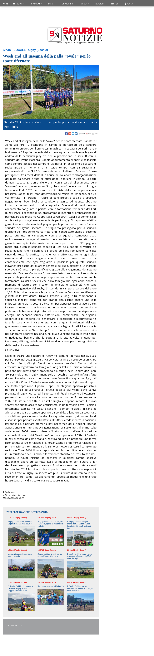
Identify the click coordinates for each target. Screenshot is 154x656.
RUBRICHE (36, 3)
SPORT (51, 3)
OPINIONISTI (68, 3)
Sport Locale (14, 50)
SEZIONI (18, 3)
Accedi (129, 3)
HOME (5, 3)
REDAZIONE (99, 3)
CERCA (85, 3)
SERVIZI (115, 3)
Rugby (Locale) (37, 50)
